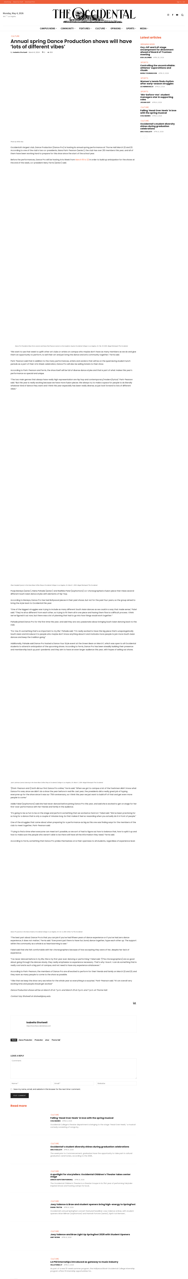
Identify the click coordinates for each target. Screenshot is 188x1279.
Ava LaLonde (146, 57)
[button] (182, 15)
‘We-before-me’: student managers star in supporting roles (156, 96)
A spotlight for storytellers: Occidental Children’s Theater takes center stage (90, 1133)
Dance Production (25, 998)
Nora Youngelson (148, 72)
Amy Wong (55, 1195)
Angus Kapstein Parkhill (61, 1137)
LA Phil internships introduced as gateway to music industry (84, 1219)
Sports (144, 62)
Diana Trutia (56, 1165)
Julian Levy (145, 101)
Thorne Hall (55, 998)
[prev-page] (12, 1238)
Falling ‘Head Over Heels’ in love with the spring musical (81, 1075)
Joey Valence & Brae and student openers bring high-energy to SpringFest (92, 1161)
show (47, 998)
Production (38, 998)
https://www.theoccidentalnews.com (38, 984)
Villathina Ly (56, 1222)
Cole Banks (55, 1078)
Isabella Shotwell (20, 52)
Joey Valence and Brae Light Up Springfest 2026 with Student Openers (90, 1192)
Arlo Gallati (56, 1107)
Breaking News (147, 44)
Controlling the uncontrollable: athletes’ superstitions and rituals (157, 67)
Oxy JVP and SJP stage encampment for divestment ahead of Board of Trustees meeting (156, 50)
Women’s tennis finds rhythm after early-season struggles (157, 81)
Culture (54, 1073)
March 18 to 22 (82, 159)
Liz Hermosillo (146, 85)
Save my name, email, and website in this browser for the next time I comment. (47, 1047)
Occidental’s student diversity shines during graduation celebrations (89, 1104)
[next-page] (15, 1238)
